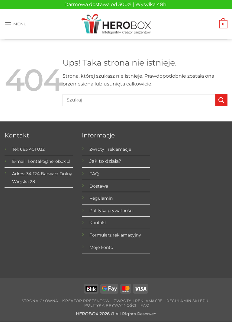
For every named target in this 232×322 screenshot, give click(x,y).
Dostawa (98, 186)
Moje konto (101, 247)
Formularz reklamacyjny (115, 235)
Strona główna (40, 300)
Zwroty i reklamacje (110, 149)
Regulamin (101, 198)
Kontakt (97, 222)
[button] (16, 24)
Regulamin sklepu (187, 300)
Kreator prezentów (85, 300)
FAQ (94, 173)
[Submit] (221, 100)
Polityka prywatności (111, 210)
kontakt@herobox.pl (49, 161)
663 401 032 (32, 149)
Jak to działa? (105, 161)
